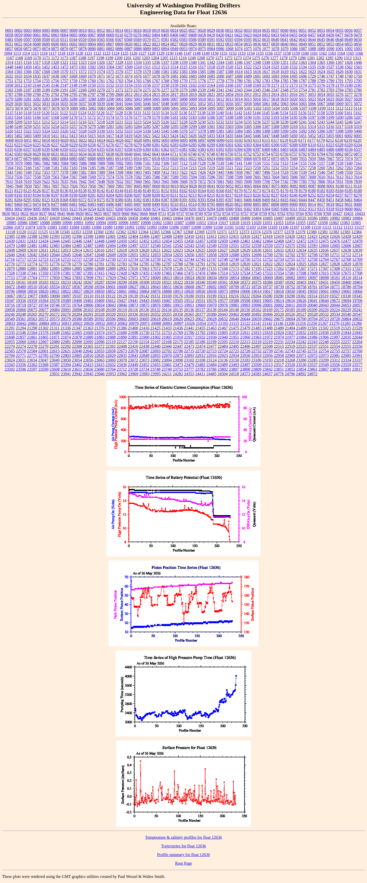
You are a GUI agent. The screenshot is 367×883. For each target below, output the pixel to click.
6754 (266, 154)
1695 (294, 76)
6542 (9, 154)
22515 (279, 346)
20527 (301, 314)
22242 (301, 342)
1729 (312, 76)
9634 (34, 213)
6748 (211, 154)
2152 (110, 85)
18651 (167, 287)
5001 (119, 99)
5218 (101, 122)
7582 (138, 177)
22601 (43, 351)
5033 (46, 104)
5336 (147, 131)
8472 (27, 204)
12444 (54, 241)
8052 (230, 186)
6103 (248, 140)
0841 (294, 44)
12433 (32, 241)
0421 (229, 35)
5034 (55, 104)
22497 (256, 346)
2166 (229, 85)
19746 (54, 305)
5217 (92, 122)
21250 (312, 323)
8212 (183, 195)
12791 (200, 264)
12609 (21, 250)
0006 (55, 30)
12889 (111, 268)
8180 (312, 191)
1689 (248, 76)
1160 (305, 53)
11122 (32, 232)
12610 (32, 250)
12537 (144, 245)
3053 (312, 94)
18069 (268, 278)
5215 (73, 122)
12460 (234, 241)
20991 (167, 323)
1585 (202, 71)
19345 (357, 296)
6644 (165, 154)
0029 (211, 30)
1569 (55, 71)
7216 (202, 168)
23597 (32, 369)
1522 (248, 67)
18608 (122, 287)
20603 (133, 319)
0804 (92, 44)
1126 (133, 53)
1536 (321, 67)
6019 (55, 140)
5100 (239, 108)
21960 (245, 337)
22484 (223, 346)
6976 (284, 158)
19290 (278, 296)
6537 (358, 149)
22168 (167, 342)
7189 (128, 168)
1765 (138, 81)
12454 (167, 241)
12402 (122, 236)
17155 (211, 268)
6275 (101, 145)
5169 (64, 117)
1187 (73, 58)
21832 (301, 332)
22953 (256, 355)
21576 (43, 332)
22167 (155, 342)
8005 (138, 186)
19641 (312, 300)
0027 (193, 30)
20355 (167, 314)
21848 (10, 337)
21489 (279, 328)
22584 (32, 351)
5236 (257, 122)
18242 (77, 282)
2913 (266, 94)
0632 (257, 39)
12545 (200, 245)
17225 (268, 268)
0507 (27, 39)
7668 (183, 181)
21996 (324, 337)
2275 (147, 90)
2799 (110, 94)
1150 (214, 53)
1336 (156, 62)
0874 (46, 49)
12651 (133, 255)
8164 (202, 191)
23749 (167, 369)
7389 (101, 172)
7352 (37, 172)
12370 (211, 232)
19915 (178, 305)
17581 (290, 273)
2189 (46, 90)
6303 (248, 145)
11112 (338, 227)
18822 (66, 291)
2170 (266, 85)
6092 (156, 140)
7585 (147, 177)
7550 (349, 172)
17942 (122, 278)
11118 (10, 232)
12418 (268, 236)
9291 (193, 209)
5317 (339, 126)
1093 (358, 49)
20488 (245, 314)
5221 (119, 122)
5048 (165, 104)
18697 (223, 287)
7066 (321, 158)
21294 (21, 328)
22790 (54, 355)
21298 (32, 328)
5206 (349, 117)
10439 (54, 218)
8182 (321, 191)
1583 (183, 71)
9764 (300, 213)
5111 (330, 108)
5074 (19, 108)
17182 (245, 268)
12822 (268, 264)
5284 (138, 126)
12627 (223, 250)
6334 (358, 145)
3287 (82, 99)
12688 (234, 255)
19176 (178, 296)
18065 (257, 278)
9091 (9, 209)
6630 (46, 154)
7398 (119, 172)
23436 (122, 365)
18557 (66, 287)
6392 (220, 149)
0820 (128, 44)
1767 (156, 81)
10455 (111, 218)
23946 (100, 374)
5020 (294, 99)
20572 (43, 319)
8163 (193, 191)
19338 (346, 296)
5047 (156, 104)
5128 (119, 113)
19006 (245, 291)
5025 (330, 99)
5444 (238, 136)
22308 (77, 346)
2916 (294, 94)
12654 (167, 255)
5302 (220, 126)
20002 (279, 305)
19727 (32, 305)
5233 (229, 122)
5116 (18, 113)
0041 (294, 30)
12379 (300, 232)
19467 (167, 300)
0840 (284, 44)
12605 (335, 245)
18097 (313, 278)
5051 (193, 104)
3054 (321, 94)
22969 (290, 355)
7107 (175, 163)
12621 (155, 250)
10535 (301, 218)
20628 (211, 319)
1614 (238, 71)
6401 (275, 149)
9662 (134, 213)
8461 (349, 200)
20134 (166, 310)
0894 (165, 49)
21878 (77, 337)
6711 (174, 154)
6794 (321, 154)
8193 (27, 195)
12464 (268, 241)
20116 (133, 310)
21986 (312, 337)
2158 (165, 85)
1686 (220, 76)
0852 (321, 44)
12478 (357, 241)
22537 (312, 346)
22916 (211, 355)
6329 (349, 145)
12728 (88, 259)
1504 (110, 67)
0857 (9, 49)
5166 (37, 117)
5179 (156, 117)
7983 (119, 186)
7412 (165, 172)
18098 (324, 278)
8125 (27, 191)
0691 (64, 44)
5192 (266, 117)
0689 (46, 44)
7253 (284, 168)
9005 (303, 204)
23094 (167, 360)
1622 (303, 71)
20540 (346, 314)
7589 (174, 177)
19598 (245, 300)
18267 (88, 282)
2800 (119, 94)
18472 (10, 287)
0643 (303, 39)
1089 (321, 49)
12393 (54, 236)
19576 (211, 300)
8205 (119, 195)
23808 (245, 369)
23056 (88, 360)
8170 (238, 191)
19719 (21, 305)
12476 (335, 241)
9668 (153, 213)
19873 (133, 305)
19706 (357, 300)
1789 (321, 81)
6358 (128, 149)
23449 (133, 365)
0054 (330, 30)
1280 (302, 58)
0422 (238, 35)
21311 (54, 328)
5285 (147, 126)
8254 (330, 195)
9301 (238, 209)
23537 (312, 365)
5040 (110, 104)
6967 (238, 158)
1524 (266, 67)
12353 (76, 232)
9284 (174, 209)
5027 (349, 99)
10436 (32, 218)
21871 (54, 337)
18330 (189, 282)
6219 (348, 140)
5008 (183, 99)
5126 (101, 113)
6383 (202, 149)
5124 (82, 113)
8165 (211, 191)
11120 (21, 232)
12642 (32, 255)
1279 (293, 58)
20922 (77, 323)
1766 (147, 81)
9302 (248, 209)
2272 (119, 90)
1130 (169, 53)
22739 (268, 351)
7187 (110, 168)
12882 (43, 268)
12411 (200, 236)
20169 (267, 310)
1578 (138, 71)
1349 (266, 62)
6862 (339, 154)
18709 (234, 287)
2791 (46, 94)
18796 (10, 291)
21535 (10, 332)
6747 (202, 154)
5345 (165, 131)
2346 (266, 90)
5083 (101, 108)
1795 (358, 81)
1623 (312, 71)
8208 (147, 195)
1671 (101, 76)
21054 (201, 323)
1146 (178, 53)
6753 (257, 154)
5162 (357, 113)
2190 (55, 90)
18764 (324, 287)
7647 (92, 181)
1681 (174, 76)
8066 (257, 186)
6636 (92, 154)
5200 (339, 117)
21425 (155, 328)
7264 (358, 168)
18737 (268, 287)
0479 (358, 35)
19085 (43, 296)
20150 (245, 310)
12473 (312, 241)
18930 (200, 291)
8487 (119, 204)
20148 (234, 310)
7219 (211, 168)
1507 (119, 67)
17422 (111, 273)
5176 (128, 117)
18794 (357, 287)
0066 (82, 35)
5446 (257, 136)
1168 (19, 58)
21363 (88, 328)
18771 (335, 287)
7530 (294, 172)
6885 (73, 158)
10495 (268, 218)
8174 (266, 191)
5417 (110, 136)
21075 (212, 323)
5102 (257, 108)
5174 (110, 117)
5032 (37, 104)
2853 (220, 94)
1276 (265, 58)
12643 (43, 255)
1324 (92, 62)
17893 (77, 278)
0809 (119, 44)
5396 (321, 131)
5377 (193, 131)
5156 (302, 113)
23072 (133, 360)
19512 (189, 300)
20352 (155, 314)
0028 (202, 30)
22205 (223, 342)
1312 (348, 58)
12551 (234, 245)
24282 (178, 374)
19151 (155, 296)
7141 (238, 163)
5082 (92, 108)
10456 (122, 218)
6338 (37, 149)
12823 (279, 264)
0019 (156, 30)
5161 (348, 113)
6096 (193, 140)
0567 (119, 39)
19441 (133, 300)
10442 (66, 218)
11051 (267, 223)
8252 (312, 195)
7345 (18, 172)
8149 (147, 191)
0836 (257, 44)
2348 (284, 90)
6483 (303, 149)
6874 (9, 158)
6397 (257, 149)
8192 (18, 195)
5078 (55, 108)
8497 (138, 204)
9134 (82, 209)
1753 (27, 81)
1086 (294, 49)
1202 (137, 58)
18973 (223, 291)
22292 (66, 346)
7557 (27, 177)
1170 (37, 58)
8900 (294, 204)
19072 (21, 296)
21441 (189, 328)
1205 (164, 58)
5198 (321, 117)
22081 (66, 342)
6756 (284, 154)
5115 (9, 113)
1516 (193, 67)
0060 (27, 35)
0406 (174, 35)
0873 (37, 49)
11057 (312, 223)
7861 (46, 186)
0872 (27, 49)
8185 (349, 191)
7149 (247, 163)
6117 (275, 140)
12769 (357, 259)
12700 (268, 255)
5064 (294, 104)
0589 (202, 39)
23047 (43, 360)
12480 (21, 245)
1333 (128, 62)
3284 (55, 99)
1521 (238, 67)
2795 (73, 94)
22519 (290, 346)
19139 (133, 296)
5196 (303, 117)
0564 (92, 39)
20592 (99, 319)
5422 (156, 136)
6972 (266, 158)
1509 (128, 67)
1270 (210, 58)
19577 (223, 300)
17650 (335, 273)
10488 (234, 218)
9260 (119, 209)
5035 (64, 104)
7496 (266, 172)
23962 (122, 374)
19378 (54, 300)
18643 (155, 287)
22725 (234, 351)
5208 (9, 122)
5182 (183, 117)
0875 (55, 49)
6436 (294, 149)
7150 (257, 163)
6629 (37, 154)
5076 (37, 108)
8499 (156, 204)
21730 (144, 332)
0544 (73, 39)
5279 (92, 126)
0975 (202, 49)
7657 (128, 181)
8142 (101, 191)
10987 (34, 223)
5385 (248, 131)
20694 (290, 319)
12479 (10, 245)
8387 (165, 200)
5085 (119, 108)
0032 (238, 30)
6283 (174, 145)
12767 (335, 259)
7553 (9, 177)
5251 (37, 126)
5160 (339, 113)
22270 (10, 346)
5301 (211, 126)
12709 (324, 255)
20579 (66, 319)
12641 (21, 255)
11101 (229, 227)
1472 (64, 67)
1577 (128, 71)
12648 (99, 255)
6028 (138, 140)
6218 (339, 140)
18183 (43, 282)
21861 (32, 337)
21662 (66, 332)
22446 (167, 346)
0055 (339, 30)
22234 (290, 342)
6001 (339, 136)
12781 (99, 264)
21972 (268, 337)
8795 (211, 204)
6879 (27, 158)
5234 (238, 122)
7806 (321, 181)
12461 (245, 241)
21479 (245, 328)
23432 (111, 365)
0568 (128, 39)
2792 (55, 94)
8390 (174, 200)
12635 (312, 250)
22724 (223, 351)
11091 (130, 227)
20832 (357, 319)
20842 (21, 323)
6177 (312, 140)
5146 (275, 113)
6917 (147, 158)
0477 (339, 35)
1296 (338, 58)
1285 (329, 58)
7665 (165, 181)
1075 (248, 49)
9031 (349, 204)
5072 (358, 104)
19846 (122, 305)
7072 (339, 158)
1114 (26, 53)
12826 (312, 264)
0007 (64, 30)
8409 (266, 200)
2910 (238, 94)
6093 (165, 140)
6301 (229, 145)
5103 (266, 108)
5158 (321, 113)
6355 (101, 149)
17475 (189, 273)
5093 (193, 108)
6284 (183, 145)
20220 (323, 310)
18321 (167, 282)
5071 (349, 104)
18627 (133, 287)
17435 (144, 273)
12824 (290, 264)
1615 (248, 71)
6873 (358, 154)
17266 (290, 268)
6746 (193, 154)
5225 (156, 122)
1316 (27, 62)
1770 (183, 81)
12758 (312, 259)
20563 (32, 319)
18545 (43, 287)
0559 (82, 39)
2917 (303, 94)
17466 (178, 273)
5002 (128, 99)
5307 (266, 126)
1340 (193, 62)
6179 (321, 140)
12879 (10, 268)
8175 (275, 191)
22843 (133, 355)
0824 (165, 44)
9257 (110, 209)
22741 (279, 351)
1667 (64, 76)
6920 (174, 158)
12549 (211, 245)
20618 (155, 319)
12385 (10, 236)
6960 (220, 158)
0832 (220, 44)
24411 (200, 374)
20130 (144, 310)
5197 (312, 117)
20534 (335, 314)
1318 (46, 62)
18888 (167, 291)
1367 (339, 62)
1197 (91, 58)
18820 (43, 291)
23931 (55, 374)
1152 (233, 53)
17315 (346, 268)
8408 (257, 200)
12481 (32, 245)
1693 (275, 76)
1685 (211, 76)
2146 (55, 85)
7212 (165, 168)
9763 (290, 213)
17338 (21, 273)
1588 (229, 71)
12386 (21, 236)
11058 (323, 223)
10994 (101, 223)
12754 (279, 259)
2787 (9, 94)
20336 (133, 314)
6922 (193, 158)
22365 (88, 346)
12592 (301, 245)
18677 (200, 287)
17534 (245, 273)
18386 (268, 282)
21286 (357, 323)
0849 (303, 44)
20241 (357, 310)
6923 (202, 158)
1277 (274, 58)
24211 (167, 374)
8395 (220, 200)
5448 (275, 136)
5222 (128, 122)
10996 (123, 223)
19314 (312, 296)
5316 (330, 126)
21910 (178, 337)
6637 (101, 154)
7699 (257, 181)
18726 (256, 287)
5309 (284, 126)
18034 (212, 278)
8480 (64, 204)
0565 (101, 39)
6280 (147, 145)
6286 (202, 145)
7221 (229, 168)
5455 (330, 136)
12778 (66, 264)
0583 (183, 39)
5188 (229, 117)
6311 (321, 145)
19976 (223, 305)
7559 (46, 177)
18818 (32, 291)
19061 (324, 291)
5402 (18, 136)
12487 (88, 245)
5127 (110, 113)
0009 (73, 30)
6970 (257, 158)
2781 (312, 90)
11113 (348, 227)
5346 (174, 131)
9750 (208, 213)
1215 (173, 58)
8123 (18, 191)
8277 (349, 195)
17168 (223, 268)
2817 (174, 94)
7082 (46, 163)
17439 (155, 273)
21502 (324, 328)
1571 (73, 71)
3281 (27, 99)
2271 (110, 90)
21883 (99, 337)
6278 (128, 145)
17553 (268, 273)
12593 (312, 245)
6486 (330, 149)
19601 (256, 300)
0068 (101, 35)
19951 (189, 305)
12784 (133, 264)
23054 (77, 360)
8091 (330, 186)
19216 (234, 296)
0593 (229, 39)
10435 (21, 218)
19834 (99, 305)
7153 (284, 163)
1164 (341, 53)
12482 (43, 245)
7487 (257, 172)
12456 (189, 241)
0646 (330, 39)
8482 (82, 204)
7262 (339, 168)
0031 (229, 30)
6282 (165, 145)
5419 (128, 136)
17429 (133, 273)
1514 (174, 67)
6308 (294, 145)
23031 (21, 360)
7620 (37, 181)
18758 (301, 287)
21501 (312, 328)
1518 (211, 67)
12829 (346, 264)
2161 (183, 85)
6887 (82, 158)
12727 (77, 259)
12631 (268, 250)
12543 (189, 245)
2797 (92, 94)
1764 (128, 81)
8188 (358, 191)
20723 (324, 319)
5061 (266, 104)
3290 (110, 99)
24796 (290, 374)
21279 (334, 323)
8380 (119, 200)
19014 (256, 291)
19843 (111, 305)
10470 (189, 218)
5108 (312, 108)
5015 (248, 99)
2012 (18, 85)
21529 (357, 328)
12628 (234, 250)
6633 (73, 154)
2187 (27, 90)
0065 (73, 35)
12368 (188, 232)
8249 (303, 195)
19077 (32, 296)
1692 (266, 76)
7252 (275, 168)
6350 (64, 149)
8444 (303, 200)
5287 (156, 126)
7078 (9, 163)
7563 (55, 177)
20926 (89, 323)
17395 (88, 273)
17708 (357, 273)
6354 (92, 149)
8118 (358, 186)
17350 (43, 273)
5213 (55, 122)
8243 (284, 195)
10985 (11, 223)
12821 (256, 264)
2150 (92, 85)
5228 (183, 122)
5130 (128, 113)
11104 (262, 227)
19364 (43, 300)
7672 (202, 181)
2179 (339, 85)
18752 (290, 287)
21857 (21, 337)
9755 (235, 213)
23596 (21, 369)
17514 (223, 273)
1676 (138, 76)
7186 (101, 168)
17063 (144, 268)
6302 (238, 145)
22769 (10, 355)
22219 (268, 342)
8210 (165, 195)
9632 (24, 213)
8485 (101, 204)
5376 (183, 131)
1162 (323, 53)
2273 (128, 90)
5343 (156, 131)
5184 (202, 117)
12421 (301, 236)
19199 (211, 296)
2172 (284, 85)
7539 (303, 172)
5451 (303, 136)
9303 (257, 209)
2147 (64, 85)
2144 (37, 85)
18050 (223, 278)
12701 (279, 255)
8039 (202, 186)
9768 (327, 213)
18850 (99, 291)
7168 (46, 168)
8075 (275, 186)
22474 (200, 346)
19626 (301, 300)
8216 (220, 195)
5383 (229, 131)
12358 (87, 232)
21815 (256, 332)
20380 (211, 314)
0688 (37, 44)
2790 (37, 94)
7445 (220, 172)
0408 (193, 35)
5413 (73, 136)
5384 (238, 131)
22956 (268, 355)
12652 (144, 255)
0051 (303, 30)
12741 (167, 259)
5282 (119, 126)
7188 (119, 168)
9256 (101, 209)
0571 (156, 39)
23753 (178, 369)
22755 (335, 351)
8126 (37, 191)
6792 (303, 154)
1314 (9, 62)
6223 (18, 145)
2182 (9, 90)
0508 (37, 39)
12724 (54, 259)
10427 (337, 213)
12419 (279, 236)
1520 (229, 67)
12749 (234, 259)
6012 (37, 140)
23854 (301, 369)
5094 (202, 108)
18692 (211, 287)
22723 (211, 351)
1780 (238, 81)
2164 (211, 85)
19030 (290, 291)
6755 (275, 154)
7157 (321, 163)
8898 (275, 204)
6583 (18, 154)
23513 (268, 365)
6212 (330, 140)
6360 (147, 149)
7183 (73, 168)
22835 (122, 355)
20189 (301, 310)
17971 (133, 278)
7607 (303, 177)
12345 (65, 232)
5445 (248, 136)
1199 (109, 58)
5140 (220, 113)
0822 (147, 44)
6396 (248, 149)
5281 (110, 126)
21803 (211, 332)
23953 (111, 374)
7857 (37, 186)
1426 (349, 62)
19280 (267, 296)
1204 (155, 58)
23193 (268, 360)
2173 (294, 85)
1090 (330, 49)
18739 (279, 287)
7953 (83, 186)
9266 (147, 209)
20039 (301, 305)
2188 (37, 90)
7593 (183, 177)
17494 (211, 273)
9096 (46, 209)
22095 (88, 342)
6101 (230, 140)
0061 (37, 35)
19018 (279, 291)
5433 (211, 136)
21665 (77, 332)
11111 (327, 227)
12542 (178, 245)
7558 (37, 177)
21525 (346, 328)
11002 (157, 223)
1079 (284, 49)
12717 (21, 259)
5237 (266, 122)
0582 (174, 39)
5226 (165, 122)
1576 (119, 71)
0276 (138, 35)
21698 (133, 332)
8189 (9, 195)
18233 (66, 282)
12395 (66, 236)
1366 (330, 62)
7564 (64, 177)
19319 (323, 296)
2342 (229, 90)
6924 (211, 158)
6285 (193, 145)
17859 (55, 278)
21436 (178, 328)
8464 (358, 200)
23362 (32, 365)
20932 (100, 323)
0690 (55, 44)
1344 (220, 62)
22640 (77, 351)
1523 (257, 67)
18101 (335, 278)
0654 (27, 44)
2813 (138, 94)
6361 (156, 149)
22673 (122, 351)
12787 (167, 264)
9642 (52, 213)
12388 (32, 236)
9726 (171, 213)
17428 (122, 273)
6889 (101, 158)
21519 (335, 328)
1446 (358, 62)
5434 (220, 136)
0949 (174, 49)
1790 (330, 81)
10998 (146, 223)
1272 (228, 58)
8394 (211, 200)
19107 (77, 296)
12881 (32, 268)
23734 (144, 369)
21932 (200, 337)
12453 (155, 241)
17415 (99, 273)
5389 (275, 131)
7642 (82, 181)
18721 (245, 287)
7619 (27, 181)
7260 (321, 168)
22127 (122, 342)
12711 (335, 255)
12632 (279, 250)
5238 (275, 122)
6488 (339, 149)
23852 (290, 369)
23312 (335, 360)
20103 (88, 310)
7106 (165, 163)
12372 (233, 232)
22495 (234, 346)
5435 (229, 136)
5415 (92, 136)
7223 (248, 168)
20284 (77, 314)
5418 (119, 136)
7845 (9, 186)
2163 (202, 85)
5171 (82, 117)
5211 (37, 122)
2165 (220, 85)
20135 (178, 310)
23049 (54, 360)
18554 (54, 287)
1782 (257, 81)
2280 (193, 90)
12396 (77, 236)
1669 (82, 76)
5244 (330, 122)
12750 (245, 259)
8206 (128, 195)
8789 (202, 204)
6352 (73, 149)
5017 (266, 99)
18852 (111, 291)
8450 (321, 200)
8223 (248, 195)
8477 (55, 204)
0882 (110, 49)
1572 (82, 71)
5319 (358, 126)
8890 (248, 204)
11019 (245, 223)
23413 (88, 365)
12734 (133, 259)
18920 (189, 291)
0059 (18, 35)
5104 (275, 108)
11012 (201, 223)
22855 (155, 355)
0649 (349, 39)
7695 (238, 181)
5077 (46, 108)
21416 (144, 328)
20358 (178, 314)
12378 (289, 232)
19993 (245, 305)
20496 (268, 314)
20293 (88, 314)
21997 (335, 337)
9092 (18, 209)
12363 (132, 232)
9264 (128, 209)
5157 (312, 113)
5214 (64, 122)
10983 (346, 218)
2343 (238, 90)
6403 (284, 149)
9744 (190, 213)
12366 (166, 232)
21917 (189, 337)
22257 (346, 342)
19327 (335, 296)
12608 (10, 250)
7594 (193, 177)
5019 (284, 99)
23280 (301, 360)
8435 (284, 200)
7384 (92, 172)
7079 (19, 163)
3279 (9, 99)
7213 (174, 168)
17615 (324, 273)
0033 (248, 30)
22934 (234, 355)
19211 (223, 296)
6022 (83, 140)
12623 (178, 250)
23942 (77, 374)
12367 (177, 232)
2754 (303, 90)
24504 (222, 374)
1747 (330, 76)
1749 (349, 76)
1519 (220, 67)
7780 (294, 181)
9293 (202, 209)
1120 (79, 53)
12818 (223, 264)
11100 (218, 227)
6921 (183, 158)
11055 (301, 223)
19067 (10, 296)
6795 (330, 154)
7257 (303, 168)
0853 (330, 44)
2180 (349, 85)
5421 (147, 136)
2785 (349, 90)
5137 (192, 113)
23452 (144, 365)
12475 (324, 241)
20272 (54, 314)
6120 (293, 140)
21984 (301, 337)
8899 (284, 204)
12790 (189, 264)
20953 (111, 323)
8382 (138, 200)
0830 (202, 44)
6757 (294, 154)
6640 (128, 154)
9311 (293, 209)
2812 (128, 94)
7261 (330, 168)
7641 (73, 181)
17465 (167, 273)
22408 (122, 346)
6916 (138, 158)
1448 (9, 67)
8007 (147, 186)
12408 (167, 236)
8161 (174, 191)
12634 (301, 250)
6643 (156, 154)
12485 (77, 245)
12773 (21, 264)
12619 (133, 250)
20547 (357, 314)
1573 (92, 71)
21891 (133, 337)
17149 (200, 268)
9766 (318, 213)
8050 (220, 186)
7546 (321, 172)
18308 (144, 282)
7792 (312, 181)
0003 (27, 30)
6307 (284, 145)
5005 (156, 99)
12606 (346, 245)
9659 (116, 213)
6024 (101, 140)
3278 (358, 94)
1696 (303, 76)
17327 (357, 268)
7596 (211, 177)
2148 (73, 85)
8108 (340, 186)
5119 (36, 113)
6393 (229, 149)
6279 (138, 145)
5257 (73, 126)
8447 (312, 200)
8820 (229, 204)
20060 (21, 310)
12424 (324, 236)
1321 (64, 62)
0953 (183, 49)
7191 (147, 168)
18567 (77, 287)
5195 (294, 117)
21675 (111, 332)
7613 (349, 177)
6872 (349, 154)
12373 (244, 232)
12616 (99, 250)
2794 (64, 94)
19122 (111, 296)
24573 (245, 374)
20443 (223, 314)
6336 (18, 149)
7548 (339, 172)
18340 (200, 282)
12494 (111, 245)
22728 (245, 351)
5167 (46, 117)
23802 (223, 369)
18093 (301, 278)
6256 (92, 145)
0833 (229, 44)
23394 (66, 365)
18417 (312, 282)
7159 (339, 163)
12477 (346, 241)
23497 (245, 365)
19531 (200, 300)
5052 (202, 104)
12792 (211, 264)
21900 (144, 337)
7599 (238, 177)
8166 (220, 191)
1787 (303, 81)
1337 (165, 62)
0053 (321, 30)
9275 (165, 209)
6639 (119, 154)
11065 (356, 223)
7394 (110, 172)
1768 (165, 81)
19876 (155, 305)
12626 (211, 250)
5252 (46, 126)
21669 (88, 332)
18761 (312, 287)
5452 (312, 136)
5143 (247, 113)
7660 (138, 181)
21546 (21, 332)
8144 (119, 191)
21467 (223, 328)
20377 (200, 314)
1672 (110, 76)
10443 (77, 218)
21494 (290, 328)
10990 (67, 223)
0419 (211, 35)
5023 (312, 99)
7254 (294, 168)
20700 (301, 319)
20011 (290, 305)
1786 (294, 81)
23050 (66, 360)
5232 (220, 122)
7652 (119, 181)
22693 (155, 351)
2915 (284, 94)
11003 (168, 223)
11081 (52, 227)
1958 (9, 85)
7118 (192, 163)
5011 (211, 99)
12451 (133, 241)
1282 (320, 58)
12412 (211, 236)
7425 (193, 172)
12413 (223, 236)
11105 (273, 227)
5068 (330, 104)
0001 (9, 30)
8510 (174, 204)
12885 (77, 268)
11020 (256, 223)
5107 (303, 108)
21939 (211, 337)
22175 (178, 342)
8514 (193, 204)
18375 (256, 282)
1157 (278, 53)
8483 (92, 204)
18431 (324, 282)
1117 (53, 53)
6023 (92, 140)
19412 (111, 300)
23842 (268, 369)
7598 (229, 177)
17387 (77, 273)
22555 (346, 346)
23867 (324, 369)
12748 (223, 259)
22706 (178, 351)
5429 (202, 136)
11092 (141, 227)
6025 (110, 140)
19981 (234, 305)
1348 (257, 62)
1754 (37, 81)
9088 (358, 204)
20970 (133, 323)
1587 (220, 71)
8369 (73, 200)
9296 (220, 209)
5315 (321, 126)
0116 (119, 35)
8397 (229, 200)
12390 (43, 236)
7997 (129, 186)
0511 (64, 39)
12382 (334, 232)
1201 (127, 58)
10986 (22, 223)
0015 (128, 30)
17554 (279, 273)
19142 (144, 296)
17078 (167, 268)
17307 (324, 268)
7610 (321, 177)
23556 (335, 365)
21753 (167, 332)
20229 (346, 310)
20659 (256, 319)
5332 (119, 131)
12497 (133, 245)
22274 (21, 346)
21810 (234, 332)
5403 (27, 136)
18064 (245, 278)
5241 (303, 122)
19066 (357, 291)
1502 (92, 67)
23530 (301, 365)
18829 (88, 291)
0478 (349, 35)
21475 (234, 328)
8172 (248, 191)
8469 (18, 204)
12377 (278, 232)
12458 (211, 241)
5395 (312, 131)
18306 (133, 282)
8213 (193, 195)
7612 (339, 177)
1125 (124, 53)
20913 (66, 323)
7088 (92, 163)
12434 (43, 241)
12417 (256, 236)
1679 (165, 76)
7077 (358, 158)
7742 (284, 181)
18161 (21, 282)
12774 (32, 264)
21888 (111, 337)
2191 (64, 90)
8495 (128, 204)
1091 (339, 49)
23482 (200, 365)
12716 (10, 259)
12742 (178, 259)
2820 (202, 94)
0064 (64, 35)
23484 (211, 365)
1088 (312, 49)
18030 (200, 278)
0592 (220, 39)
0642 (294, 39)
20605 (144, 319)
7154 (293, 163)
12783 (122, 264)
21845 (357, 332)
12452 (144, 241)
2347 (275, 90)
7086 (83, 163)
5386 (257, 131)
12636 (324, 250)
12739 (155, 259)
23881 (346, 369)
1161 (314, 53)
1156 (269, 53)
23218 (279, 360)
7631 (55, 181)
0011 (92, 30)
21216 (301, 323)
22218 (256, 342)
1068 (229, 49)
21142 (267, 323)
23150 (234, 360)
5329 (92, 131)
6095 (184, 140)
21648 (54, 332)
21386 (122, 328)
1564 (9, 71)
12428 (346, 236)
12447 (88, 241)
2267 (73, 90)
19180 (189, 296)
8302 (37, 200)
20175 (278, 310)
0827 (174, 44)
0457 (312, 35)
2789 (27, 94)
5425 (183, 136)
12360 (99, 232)
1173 (64, 58)
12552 (245, 245)
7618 (18, 181)
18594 (99, 287)
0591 (211, 39)
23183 (245, 360)
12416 (245, 236)
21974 (279, 337)
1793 (349, 81)
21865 (43, 337)
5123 (73, 113)
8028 (193, 186)
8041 (211, 186)
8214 (202, 195)
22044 (357, 337)
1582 (174, 71)
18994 (234, 291)
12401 (111, 236)
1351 (284, 62)
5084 (110, 108)
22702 (167, 351)
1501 (82, 67)
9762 (281, 213)
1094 (8, 53)
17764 (32, 278)
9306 (284, 209)
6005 (358, 136)
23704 (111, 369)
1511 (147, 67)
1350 (275, 62)
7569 (92, 177)
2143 (27, 85)
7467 (248, 172)
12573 (279, 245)
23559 (346, 365)
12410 (189, 236)
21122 (245, 323)
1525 (275, 67)
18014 (178, 278)
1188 (82, 58)
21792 (200, 332)
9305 (275, 209)
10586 (312, 218)
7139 (220, 163)
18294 (111, 282)
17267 (301, 268)
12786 (155, 264)
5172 (92, 117)
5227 (174, 122)
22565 (10, 351)
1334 (138, 62)
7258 (312, 168)
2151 (101, 85)
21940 (223, 337)
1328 (119, 62)
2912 (257, 94)
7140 (229, 163)
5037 (82, 104)
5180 (165, 117)
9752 (217, 213)
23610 (66, 369)
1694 (284, 76)
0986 (220, 49)
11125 (43, 232)
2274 (138, 90)
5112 (339, 108)
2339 (202, 90)
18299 (122, 282)
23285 (312, 360)
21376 (99, 328)
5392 (303, 131)
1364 (312, 62)
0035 (266, 30)
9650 (79, 213)
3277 (349, 94)
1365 (321, 62)
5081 (83, 108)
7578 (128, 177)
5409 (37, 136)
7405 (147, 172)
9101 (64, 209)
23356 (21, 365)
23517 (279, 365)
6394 (238, 149)
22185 (189, 342)
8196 (46, 195)
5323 (37, 131)
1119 (70, 53)
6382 (193, 149)
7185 (92, 168)
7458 (238, 172)
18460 (346, 282)
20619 (167, 319)
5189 (238, 117)
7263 (349, 168)
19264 (256, 296)
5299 (193, 126)
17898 (88, 278)
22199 (211, 342)
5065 (303, 104)
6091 (147, 140)
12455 (178, 241)
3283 (46, 99)
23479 (189, 365)
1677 (147, 76)
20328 (99, 314)
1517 (202, 67)
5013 (229, 99)
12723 (43, 259)
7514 (275, 172)
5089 (156, 108)
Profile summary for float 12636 (183, 854)
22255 (335, 342)
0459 (330, 35)
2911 (248, 94)
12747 (211, 259)
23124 (211, 360)
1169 (28, 58)
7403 (138, 172)
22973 (324, 355)
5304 (238, 126)
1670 (92, 76)
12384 (356, 232)
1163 (332, 53)
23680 (99, 369)
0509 (46, 39)
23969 (133, 374)
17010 (133, 268)
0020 (165, 30)
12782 (111, 264)
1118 (61, 53)
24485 (211, 374)
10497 (279, 218)
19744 (43, 305)
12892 (122, 268)
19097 (66, 296)
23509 (256, 365)
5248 (9, 126)
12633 (290, 250)
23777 (189, 369)
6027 (129, 140)
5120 (46, 113)
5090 (165, 108)
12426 (335, 236)
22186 (200, 342)
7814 (330, 181)
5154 (284, 113)
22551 (324, 346)
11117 (359, 227)
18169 (32, 282)
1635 (37, 76)
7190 (138, 168)
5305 (248, 126)
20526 (290, 314)
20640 (234, 319)
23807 (234, 369)
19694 (346, 300)
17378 (54, 273)
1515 (183, 67)
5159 (330, 113)
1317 (37, 62)
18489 (21, 287)
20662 (268, 319)
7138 (211, 163)
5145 (266, 113)
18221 (54, 282)
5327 (73, 131)
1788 (312, 81)
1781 (248, 81)
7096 (138, 163)
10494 (256, 218)
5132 (146, 113)
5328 (82, 131)
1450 (27, 67)
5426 (193, 136)
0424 (257, 35)
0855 (349, 44)
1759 (82, 81)
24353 (189, 374)
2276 (156, 90)
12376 (267, 232)
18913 (178, 291)
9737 (180, 213)
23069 (111, 360)
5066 (312, 104)
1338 (174, 62)
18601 (111, 287)
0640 (275, 39)
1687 (229, 76)
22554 (335, 346)
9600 (349, 209)
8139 (92, 191)
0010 (82, 30)
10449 (99, 218)
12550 (223, 245)
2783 (330, 90)
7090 (110, 163)
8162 (183, 191)
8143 (110, 191)
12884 (66, 268)
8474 (37, 204)
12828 (335, 264)
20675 (279, 319)
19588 (234, 300)
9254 (92, 209)
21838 (324, 332)
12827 (324, 264)
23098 (178, 360)
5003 (138, 99)
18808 (21, 291)
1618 (275, 71)
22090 (77, 342)
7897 (55, 186)
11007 (179, 223)
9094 (27, 209)
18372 (245, 282)
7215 (193, 168)
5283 (128, 126)
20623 (189, 319)
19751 (66, 305)
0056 (349, 30)
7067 (330, 158)
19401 (88, 300)
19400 (77, 300)
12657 (200, 255)
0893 (156, 49)
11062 (334, 223)
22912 (200, 355)
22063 (32, 342)
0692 (73, 44)
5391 (294, 131)
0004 (37, 30)
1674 (128, 76)
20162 (256, 310)
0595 (248, 39)
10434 (10, 218)
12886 (88, 268)
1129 (160, 53)
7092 (119, 163)
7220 (220, 168)
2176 (321, 85)
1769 (174, 81)
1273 (237, 58)
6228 (64, 145)
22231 (279, 342)
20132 (155, 310)
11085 (85, 227)
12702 (290, 255)
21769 (178, 332)
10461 (155, 218)
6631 (55, 154)
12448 (99, 241)
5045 (138, 104)
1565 (18, 71)
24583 (256, 374)
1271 (219, 58)
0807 (110, 44)
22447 (178, 346)
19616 (290, 300)
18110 (346, 278)
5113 (348, 108)
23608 (54, 369)
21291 (10, 328)
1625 (330, 71)
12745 (200, 259)
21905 (167, 337)
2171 (275, 85)
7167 (37, 168)
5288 (165, 126)
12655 (178, 255)
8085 (303, 186)
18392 (290, 282)
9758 (254, 213)
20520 (279, 314)
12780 (88, 264)
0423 (248, 35)
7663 (156, 181)
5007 (174, 99)
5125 (91, 113)
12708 (312, 255)
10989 (56, 223)
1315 (18, 62)
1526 (284, 67)
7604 (275, 177)
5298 (183, 126)
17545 (256, 273)
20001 (268, 305)
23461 (167, 365)
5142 (238, 113)
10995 (112, 223)
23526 (290, 365)
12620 (144, 250)
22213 (245, 342)
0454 (284, 35)
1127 (142, 53)
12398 (88, 236)
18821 (54, 291)
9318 (330, 209)
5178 (147, 117)
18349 (211, 282)
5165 (27, 117)
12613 (66, 250)
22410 (133, 346)
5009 (193, 99)
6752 (248, 154)
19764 (77, 305)
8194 (37, 195)
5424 (174, 136)
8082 (294, 186)
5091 (175, 108)
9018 (330, 204)
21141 (256, 323)
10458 (133, 218)
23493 (234, 365)
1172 (55, 58)
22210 (234, 342)
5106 (294, 108)
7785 (303, 181)
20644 (245, 319)
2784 (339, 90)
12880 (21, 268)
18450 (335, 282)
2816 (165, 94)
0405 (165, 35)
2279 (183, 90)
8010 (165, 186)
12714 (357, 255)
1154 (251, 53)
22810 (88, 355)
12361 (110, 232)
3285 (64, 99)
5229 (193, 122)
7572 (101, 177)
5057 (238, 104)
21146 (278, 323)
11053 (278, 223)
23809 (256, 369)
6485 (321, 149)
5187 (220, 117)
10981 (324, 218)
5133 (156, 113)
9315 (321, 209)
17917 (100, 278)
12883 (54, 268)
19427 (122, 300)
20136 (189, 310)
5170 (73, 117)
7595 (202, 177)
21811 (245, 332)
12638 (346, 250)
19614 (279, 300)
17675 (346, 273)
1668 (73, 76)
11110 (316, 227)
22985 (346, 355)
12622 (167, 250)
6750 (229, 154)
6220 (357, 140)
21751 (155, 332)
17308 (335, 268)
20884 (44, 323)
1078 (275, 49)
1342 (211, 62)
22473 (189, 346)
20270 (43, 314)
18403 (301, 282)
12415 (234, 236)
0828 (183, 44)
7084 (64, 163)
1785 (284, 81)
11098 (196, 227)
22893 (189, 355)
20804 (346, 319)
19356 (21, 300)
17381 (66, 273)
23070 (122, 360)
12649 (111, 255)
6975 (275, 158)
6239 (82, 145)
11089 (107, 227)
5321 (18, 131)
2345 (257, 90)
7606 (294, 177)
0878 (82, 49)
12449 (111, 241)
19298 (290, 296)
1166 (359, 53)
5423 (165, 136)
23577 (357, 365)
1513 (165, 67)
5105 (285, 108)
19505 (178, 300)
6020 (64, 140)
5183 (193, 117)
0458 (321, 35)
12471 (290, 241)
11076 (41, 227)
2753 (294, 90)
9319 (339, 209)
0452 (266, 35)
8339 (55, 200)
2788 (18, 94)
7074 (349, 158)
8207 (138, 195)
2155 (138, 85)
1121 (88, 53)
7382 (82, 172)
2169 (257, 85)
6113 (257, 140)
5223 (138, 122)
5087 (138, 108)
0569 (138, 39)
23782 (200, 369)
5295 (174, 126)
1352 (294, 62)
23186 (256, 360)
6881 (37, 158)
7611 (330, 177)
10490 (245, 218)
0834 (238, 44)
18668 (189, 287)
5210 (27, 122)
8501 (165, 204)
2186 (18, 90)
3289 (101, 99)
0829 (193, 44)
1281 (311, 58)
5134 (165, 113)
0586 (193, 39)
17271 (312, 268)
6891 (110, 158)
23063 (99, 360)
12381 (323, 232)
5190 (248, 117)
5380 (211, 131)
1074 (238, 49)
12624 (189, 250)
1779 (229, 81)
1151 (224, 53)
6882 (46, 158)
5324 (46, 131)
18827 (77, 291)
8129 (55, 191)
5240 (294, 122)
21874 (66, 337)
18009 (156, 278)
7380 (73, 172)
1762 (110, 81)
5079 (64, 108)
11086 (96, 227)
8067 (266, 186)
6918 (156, 158)
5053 (211, 104)
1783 (266, 81)
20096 (77, 310)
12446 (77, 241)
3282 (37, 99)
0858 (18, 49)
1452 (46, 67)
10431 (349, 213)
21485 (256, 328)
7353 (46, 172)
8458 (339, 200)
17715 (10, 278)
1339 (183, 62)
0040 (284, 30)
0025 (183, 30)
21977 (290, 337)
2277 (165, 90)
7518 (284, 172)
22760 (357, 351)
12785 (144, 264)
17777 (43, 278)
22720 (200, 351)
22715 (189, 351)
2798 (101, 94)
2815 (156, 94)
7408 (156, 172)
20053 (346, 305)
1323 (82, 62)
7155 (302, 163)
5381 (220, 131)
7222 (238, 168)
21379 (111, 328)
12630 (256, 250)
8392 (193, 200)
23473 (178, 365)
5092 (184, 108)
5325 (55, 131)
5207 (358, 117)
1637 (46, 76)
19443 (144, 300)
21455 (200, 328)
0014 (119, 30)
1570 (64, 71)
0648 (339, 39)
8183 (330, 191)
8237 (275, 195)
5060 (257, 104)
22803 (66, 355)
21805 (223, 332)
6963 (229, 158)
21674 (99, 332)
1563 (358, 67)
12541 (167, 245)
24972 (312, 374)
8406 (248, 200)
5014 (238, 99)
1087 (303, 49)
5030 (18, 104)
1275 (256, 58)
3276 (339, 94)
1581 (165, 71)
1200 (118, 58)
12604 (324, 245)
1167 (10, 58)
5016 (257, 99)
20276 (66, 314)
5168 (55, 117)
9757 (245, 213)
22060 (21, 342)
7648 (101, 181)
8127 (46, 191)
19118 (99, 296)
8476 (46, 204)
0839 (275, 44)
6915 (128, 158)
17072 (155, 268)
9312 (303, 209)
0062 (46, 35)
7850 (28, 186)
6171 (302, 140)
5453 (321, 136)
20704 (312, 319)
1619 (284, 71)
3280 (18, 99)
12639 (357, 250)
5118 (27, 113)
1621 (294, 71)
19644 (324, 300)
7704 (275, 181)
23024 (10, 360)
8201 (92, 195)
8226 (257, 195)
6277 (119, 145)
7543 (312, 172)
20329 (111, 314)
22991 (357, 355)
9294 (211, 209)
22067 (43, 342)
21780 (189, 332)
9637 (43, 213)
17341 (32, 273)
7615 (9, 181)
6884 (64, 158)
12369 (199, 232)
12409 (178, 236)
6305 (266, 145)
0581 (165, 39)
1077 (266, 49)
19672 (335, 300)
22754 (324, 351)
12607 (357, 245)
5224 (147, 122)
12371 (222, 232)
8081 (285, 186)
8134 (73, 191)
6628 (27, 154)
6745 (183, 154)
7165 (18, 168)
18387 (279, 282)
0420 (220, 35)
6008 (9, 140)
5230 (202, 122)
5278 (82, 126)
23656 (88, 369)
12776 (54, 264)
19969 (200, 305)
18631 (144, 287)
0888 (138, 49)
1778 (220, 81)
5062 (275, 104)
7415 (174, 172)
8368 (64, 200)
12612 (54, 250)
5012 (220, 99)
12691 (245, 255)
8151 (156, 191)
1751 (9, 81)
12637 (335, 250)
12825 (301, 264)
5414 (82, 136)
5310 (294, 126)
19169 (167, 296)
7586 (156, 177)
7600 (248, 177)
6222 (9, 145)
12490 (99, 245)
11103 (251, 227)
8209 (156, 195)
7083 (55, 163)
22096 (99, 342)
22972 (312, 355)
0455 (294, 35)
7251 (266, 168)
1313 (357, 58)
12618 (122, 250)
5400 (358, 131)
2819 (193, 94)
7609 (312, 177)
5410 (46, 136)
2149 (82, 85)
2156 (147, 85)
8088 (321, 186)
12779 (77, 264)
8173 (257, 191)
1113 (17, 53)
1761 (101, 81)
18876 (155, 291)
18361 (223, 282)
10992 (90, 223)
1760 (92, 81)
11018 (234, 223)
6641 (138, 154)
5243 (321, 122)
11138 (54, 232)
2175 (312, 85)
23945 (88, 374)
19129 (122, 296)
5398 (339, 131)
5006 (165, 99)
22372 (99, 346)
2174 (303, 85)
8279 (358, 195)
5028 (358, 99)
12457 (200, 241)
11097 (185, 227)
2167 (238, 85)
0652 (18, 44)
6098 (211, 140)
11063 (345, 223)
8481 (73, 204)
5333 (128, 131)
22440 (155, 346)
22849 (144, 355)
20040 (312, 305)
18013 (167, 278)
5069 (339, 104)
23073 (144, 360)
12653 (155, 255)
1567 (37, 71)
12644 (54, 255)
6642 (147, 154)
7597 (220, 177)
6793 (312, 154)
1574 (101, 71)
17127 (189, 268)
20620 (178, 319)
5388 (266, 131)
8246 (294, 195)
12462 (256, 241)
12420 (290, 236)
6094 (175, 140)
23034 (32, 360)
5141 (229, 113)
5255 (64, 126)
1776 (202, 81)
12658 (211, 255)
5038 (92, 104)
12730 (111, 259)
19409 (99, 300)
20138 (211, 310)
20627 (200, 319)
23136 (223, 360)
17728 (21, 278)
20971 (145, 323)
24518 (234, 374)
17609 (312, 273)
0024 (174, 30)
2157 (156, 85)
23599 (43, 369)
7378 (64, 172)
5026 (339, 99)
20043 (324, 305)
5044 (128, 104)
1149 (205, 53)
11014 (212, 223)
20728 (335, 319)
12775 (43, 264)
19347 (10, 300)
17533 (234, 273)
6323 (330, 145)
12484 (66, 245)
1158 (287, 53)
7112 (184, 163)
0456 (303, 35)
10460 (144, 218)
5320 (9, 131)
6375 (174, 149)
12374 (256, 232)
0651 (9, 44)
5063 (284, 104)
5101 (248, 108)
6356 (110, 149)
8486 (110, 204)
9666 (144, 213)
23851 (279, 369)
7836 (349, 181)
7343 (9, 172)
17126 (178, 268)
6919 (165, 158)
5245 (339, 122)
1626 (339, 71)
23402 (77, 365)
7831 (339, 181)
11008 (190, 223)
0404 (156, 35)
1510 (138, 67)
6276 (110, 145)
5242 (312, 122)
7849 (19, 186)
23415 (99, 365)
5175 (119, 117)
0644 (312, 39)
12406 (144, 236)
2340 (211, 90)
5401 (9, 136)
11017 (223, 223)
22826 (99, 355)
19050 (312, 291)
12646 (77, 255)
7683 (229, 181)
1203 (146, 58)
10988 (45, 223)
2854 (229, 94)
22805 (77, 355)
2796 (82, 94)
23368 (43, 365)
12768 (346, 259)
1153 (242, 53)
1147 (187, 53)
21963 (256, 337)
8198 (64, 195)
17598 (301, 273)
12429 (357, 236)
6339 (46, 149)
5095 (211, 108)
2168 (248, 85)
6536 (349, 149)
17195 (256, 268)
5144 (257, 113)
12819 (234, 264)
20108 (100, 310)
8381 (128, 200)
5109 (321, 108)
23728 (133, 369)
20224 (335, 310)
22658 (111, 351)
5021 (303, 99)
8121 (9, 191)
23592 (10, 369)
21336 (66, 328)
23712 (122, 369)
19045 (301, 291)
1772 (193, 81)
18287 (99, 282)
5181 (174, 117)
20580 (77, 319)
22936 (245, 355)
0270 (128, 35)
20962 (122, 323)
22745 (301, 351)
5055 (220, 104)
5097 (220, 108)
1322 (73, 62)
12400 (99, 236)
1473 (73, 67)
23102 (189, 360)
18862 (133, 291)
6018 (46, 140)
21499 (301, 328)
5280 (101, 126)
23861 (312, 369)
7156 (312, 163)
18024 (189, 278)
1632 (9, 76)
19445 (155, 300)
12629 (245, 250)
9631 (15, 213)
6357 (119, 149)
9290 (183, 209)
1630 (349, 71)
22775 (32, 355)
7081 (37, 163)
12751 (256, 259)
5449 (284, 136)
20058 (10, 310)
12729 (99, 259)
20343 (144, 314)
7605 (284, 177)
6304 (257, 145)
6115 (266, 140)
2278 (174, 90)
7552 (358, 172)
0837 (266, 44)
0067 (92, 35)
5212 (46, 122)
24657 (267, 374)
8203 (101, 195)
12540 (155, 245)
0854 (339, 44)
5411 (55, 136)
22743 (290, 351)
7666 (174, 181)
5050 (183, 104)
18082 (290, 278)
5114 (357, 108)
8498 (147, 204)
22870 (167, 355)
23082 (155, 360)
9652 (89, 213)
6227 (55, 145)
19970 (211, 305)
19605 (268, 300)
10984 (357, 218)
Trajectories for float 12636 (183, 846)
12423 (312, 236)
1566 (27, 71)
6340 (55, 149)
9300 (229, 209)
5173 (101, 117)
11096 (174, 227)
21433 (167, 328)
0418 (202, 35)
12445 (66, 241)
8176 (284, 191)
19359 (32, 300)
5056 (229, 104)
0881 (101, 49)
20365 (189, 314)
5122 (64, 113)
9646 (70, 213)
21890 (122, 337)
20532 (324, 314)
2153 (119, 85)
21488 (268, 328)
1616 (257, 71)
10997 (134, 223)
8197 (55, 195)
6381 (183, 149)
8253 (321, 195)
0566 (110, 39)
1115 (35, 53)
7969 (110, 186)
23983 (144, 374)
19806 (88, 305)
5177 (138, 117)
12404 (133, 236)
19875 (144, 305)
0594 (238, 39)
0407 (183, 35)
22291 (54, 346)
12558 (256, 245)
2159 (174, 85)
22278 (32, 346)
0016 (138, 30)
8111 (349, 186)
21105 (223, 323)
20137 (200, 310)
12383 (345, 232)
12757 (301, 259)
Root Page (183, 863)
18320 (155, 282)
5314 (312, 126)
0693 (82, 44)
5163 (9, 117)
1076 (257, 49)
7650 (110, 181)
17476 (200, 273)
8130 (64, 191)
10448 (88, 218)
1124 (115, 53)
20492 (256, 314)
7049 (294, 158)
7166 (27, 168)
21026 (190, 323)
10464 (178, 218)
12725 (66, 259)
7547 (330, 172)
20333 (122, 314)
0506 (18, 39)
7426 (202, 172)
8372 (82, 200)
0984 (211, 49)
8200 (82, 195)
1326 (101, 62)
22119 (110, 342)
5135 (174, 113)
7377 (55, 172)
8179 (303, 191)
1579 (147, 71)
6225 (37, 145)
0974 (193, 49)
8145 (128, 191)
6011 (28, 140)
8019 (175, 186)
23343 (10, 365)
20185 (290, 310)
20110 (122, 310)
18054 (234, 278)
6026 (119, 140)
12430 (10, 241)
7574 (110, 177)
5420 (138, 136)
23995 (156, 374)
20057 (357, 305)
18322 (178, 282)
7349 (27, 172)
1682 (183, 76)
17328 (10, 273)
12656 (189, 255)
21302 (43, 328)
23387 (54, 365)
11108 (305, 227)
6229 (73, 145)
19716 (10, 305)
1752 (18, 81)
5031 (27, 104)
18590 (88, 287)
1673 (119, 76)
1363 (303, 62)
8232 (266, 195)
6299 (211, 145)
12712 (346, 255)
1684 (202, 76)
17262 (279, 268)
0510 (55, 39)
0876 (64, 49)
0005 (46, 30)
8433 (275, 200)
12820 (245, 264)
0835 (248, 44)
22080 (54, 342)
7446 (229, 172)
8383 (147, 200)
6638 (110, 154)
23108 (200, 360)
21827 (290, 332)
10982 (335, 218)
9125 (73, 209)
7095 (129, 163)
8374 (92, 200)
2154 (128, 85)
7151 (266, 163)
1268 (201, 58)
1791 (339, 81)
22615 (54, 351)
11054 (290, 223)
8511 (183, 204)
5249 (18, 126)
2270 (101, 90)
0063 (55, 35)
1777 (211, 81)
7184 (82, 168)
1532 (294, 67)
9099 (55, 209)
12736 (144, 259)
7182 (64, 168)
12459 (223, 241)
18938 (211, 291)
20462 (234, 314)
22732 (256, 351)
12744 (189, 259)
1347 (248, 62)
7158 (330, 163)
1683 (193, 76)
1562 (349, 67)
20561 (21, 319)
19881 (167, 305)
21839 (335, 332)
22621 (66, 351)
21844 (346, 332)
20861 (33, 323)
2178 (330, 85)
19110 (88, 296)
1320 (55, 62)
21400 (133, 328)
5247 (358, 122)
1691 (257, 76)
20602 (122, 319)
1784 (275, 81)
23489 (223, 365)
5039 (101, 104)
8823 (238, 204)
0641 (284, 39)
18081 (279, 278)
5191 (257, 117)
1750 (358, 76)
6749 (220, 154)
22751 (312, 351)
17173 (234, 268)
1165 (350, 53)
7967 (101, 186)
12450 (122, 241)
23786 (211, 369)
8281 (9, 200)
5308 (275, 126)
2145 (46, 85)
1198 (100, 58)
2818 (183, 94)
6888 (92, 158)
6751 (238, 154)
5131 (137, 113)
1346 (238, 62)
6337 (27, 149)
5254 (55, 126)
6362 (165, 149)
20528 (312, 314)
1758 (73, 81)
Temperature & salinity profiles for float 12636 (183, 837)
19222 (245, 296)
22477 (211, 346)
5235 (248, 122)
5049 (174, 104)
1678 (156, 76)
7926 (74, 186)
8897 (266, 204)
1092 (349, 49)
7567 (73, 177)
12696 (256, 255)
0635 (266, 39)
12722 (32, 259)
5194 (284, 117)
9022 (339, 204)
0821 (138, 44)
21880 (88, 337)
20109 (111, 310)
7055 (303, 158)
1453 (55, 67)
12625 (200, 250)
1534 (303, 67)
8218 (238, 195)
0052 (312, 30)
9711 (162, 213)
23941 (66, 374)
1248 (192, 58)
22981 (335, 355)
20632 (223, 319)
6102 (239, 140)
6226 (46, 145)
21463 (211, 328)
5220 (110, 122)
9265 (138, 209)
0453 (275, 35)
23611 (77, 369)
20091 (66, 310)
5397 (330, 131)
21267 (323, 323)
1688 (238, 76)
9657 (107, 213)
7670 (193, 181)
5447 (266, 136)
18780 (346, 287)
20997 (178, 323)
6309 (303, 145)
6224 (27, 145)
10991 (78, 223)
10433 (360, 213)
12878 (357, 264)
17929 (111, 278)
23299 (324, 360)
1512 (156, 67)
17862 (66, 278)
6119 (284, 140)
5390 (284, 131)
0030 (220, 30)
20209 (312, 310)
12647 (88, 255)
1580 (156, 71)
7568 (82, 177)
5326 (64, 131)
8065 (248, 186)
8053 (239, 186)
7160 (348, 163)
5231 (211, 122)
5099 (230, 108)
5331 (110, 131)
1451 (37, 67)
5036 (73, 104)
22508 (268, 346)
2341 (220, 90)
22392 (111, 346)
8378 (110, 200)
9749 (199, 213)
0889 (147, 49)
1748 (339, 76)
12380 (312, 232)
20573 (54, 319)
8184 (339, 191)
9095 (37, 209)
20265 (32, 314)
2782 (321, 90)
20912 (55, 323)
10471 (200, 218)
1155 (260, 53)
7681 (220, 181)
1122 (97, 53)
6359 (138, 149)
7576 (119, 177)
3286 (73, 99)
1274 (247, 58)
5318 (349, 126)
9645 (61, 213)
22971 (301, 355)
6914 (119, 158)
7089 (101, 163)
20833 (10, 323)
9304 (266, 209)
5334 (138, 131)
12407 (155, 236)
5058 (248, 104)
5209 (18, 122)
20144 (222, 310)
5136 (183, 113)
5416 (101, 136)
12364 (143, 232)
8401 (238, 200)
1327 (110, 62)
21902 (155, 337)
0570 (147, 39)
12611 (43, 250)
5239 (284, 122)
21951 (234, 337)
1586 (211, 71)
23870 (335, 369)
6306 (275, 145)
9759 (263, 213)
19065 (346, 291)
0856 (358, 44)
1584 (193, 71)
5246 (349, 122)
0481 (9, 39)
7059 (312, 158)
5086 (129, 108)
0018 (147, 30)
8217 (229, 195)
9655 (98, 213)
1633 (18, 76)
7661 (147, 181)
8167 (229, 191)
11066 (8, 227)
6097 (202, 140)
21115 (234, 323)
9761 (272, 213)
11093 (152, 227)
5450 (294, 136)
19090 (55, 296)
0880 (92, 49)
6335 (9, 149)
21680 (122, 332)
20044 (335, 305)
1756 (55, 81)
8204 (110, 195)
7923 (64, 186)
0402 (147, 35)
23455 (155, 365)
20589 (88, 319)
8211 (174, 195)
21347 (77, 328)
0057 (358, 30)
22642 (88, 351)
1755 (46, 81)
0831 (211, 44)
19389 (66, 300)
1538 (339, 67)
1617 (266, 71)
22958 (279, 355)
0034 (257, 30)
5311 (303, 126)
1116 (44, 53)
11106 (284, 227)
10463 (167, 218)
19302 (301, 296)
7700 (266, 181)
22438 (144, 346)
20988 (156, 323)
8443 (294, 200)
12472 (301, 241)
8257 (339, 195)
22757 (346, 351)
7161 (357, 163)
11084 (74, 227)
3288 (92, 99)
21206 (289, 323)
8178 (294, 191)
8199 (73, 195)
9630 (6, 213)
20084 (55, 310)
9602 (358, 209)
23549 (324, 365)
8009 (156, 186)
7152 (275, 163)
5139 (211, 113)
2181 (358, 85)
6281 (156, 145)
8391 (183, 200)
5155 (293, 113)
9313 (312, 209)
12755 (290, 259)
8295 (27, 200)
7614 (358, 177)
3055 (330, 94)
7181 (55, 168)
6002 (349, 136)
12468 (279, 241)
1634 (27, 76)
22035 (346, 337)
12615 (88, 250)
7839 (358, 181)
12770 (10, 264)
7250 (257, 168)
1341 (202, 62)
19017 (268, 291)
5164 (18, 117)
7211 (156, 168)
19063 (335, 291)
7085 (74, 163)
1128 (151, 53)
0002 (18, 30)
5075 (28, 108)
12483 (54, 245)
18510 (32, 287)
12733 (122, 259)
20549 (10, 319)
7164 (9, 168)
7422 (183, 172)
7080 (28, 163)
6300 (220, 145)
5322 (27, 131)
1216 (182, 58)
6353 (82, 149)
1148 (197, 53)
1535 (312, 67)
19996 (256, 305)
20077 (43, 310)
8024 (184, 186)
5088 (147, 108)
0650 (358, 39)
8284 (18, 200)
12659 (223, 255)
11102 (240, 227)
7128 (202, 163)
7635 (64, 181)
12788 (178, 264)
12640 (10, 255)
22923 (223, 355)
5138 (202, 113)
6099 (220, 140)
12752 (268, 259)
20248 (21, 314)
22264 (357, 342)
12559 (268, 245)
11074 (30, 227)
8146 (138, 191)
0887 (128, 49)
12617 (111, 250)
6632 (64, 154)
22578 (21, 351)
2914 (275, 94)
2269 (92, 90)
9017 (321, 204)
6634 (82, 154)
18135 (10, 282)
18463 (357, 282)
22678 (133, 351)
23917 (357, 369)
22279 (43, 346)
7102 (156, 163)
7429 (211, 172)
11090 (119, 227)
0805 (101, 44)
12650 (122, 255)
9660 (125, 213)
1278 (283, 58)
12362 (121, 232)
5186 (211, 117)
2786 (358, 90)
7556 (18, 177)
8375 (101, 200)
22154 (144, 342)
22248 (324, 342)
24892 (301, 374)
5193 (275, 117)
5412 (64, 136)
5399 (349, 131)
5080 (74, 108)
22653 (99, 351)
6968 (248, 158)
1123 (106, 53)
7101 (147, 163)
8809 (220, 204)
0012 (101, 30)
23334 (346, 360)
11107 (294, 227)
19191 (200, 296)
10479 (211, 218)
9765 (309, 213)
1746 (321, 76)
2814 (147, 94)
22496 (245, 346)
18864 (144, 291)
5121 (55, 113)
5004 (147, 99)
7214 (183, 168)
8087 (312, 186)
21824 (279, 332)
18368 (234, 282)
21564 (32, 332)
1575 (110, 71)
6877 (18, 158)
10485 (223, 218)
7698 (248, 181)
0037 (275, 30)
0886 (119, 49)
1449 (18, 67)
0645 (321, 39)
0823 (156, 44)
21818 (268, 332)
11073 (19, 227)
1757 (64, 81)
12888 (99, 268)
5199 (330, 117)
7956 (92, 186)
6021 (74, 140)
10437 (43, 218)
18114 (357, 278)
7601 (257, 177)
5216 (82, 122)
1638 (55, 76)
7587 (165, 177)
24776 (278, 374)
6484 (312, 149)
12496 (122, 245)
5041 (119, 104)
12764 (324, 259)
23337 (357, 360)
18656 (178, 287)
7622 (46, 181)
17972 (144, 278)
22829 (111, 355)
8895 (257, 204)
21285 (345, 323)
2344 (248, 90)
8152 (165, 191)
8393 (202, 200)
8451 (330, 200)
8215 (211, 195)
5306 (257, 126)
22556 (357, 346)
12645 (66, 255)
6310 (312, 145)
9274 (156, 209)
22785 (43, 355)
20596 (111, 319)
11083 (63, 227)
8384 (156, 200)
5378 (202, 131)
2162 (193, 85)
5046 (147, 104)
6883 (55, 158)
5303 (229, 126)
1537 (330, 67)
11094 (163, 227)
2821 (211, 94)
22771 (21, 355)
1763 (119, 81)
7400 (128, 172)
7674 (211, 181)
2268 (82, 90)
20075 (32, 310)
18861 (122, 291)
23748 (155, 369)
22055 (10, 342)
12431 (21, 241)
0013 (110, 30)
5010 (202, 99)
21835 (312, 332)
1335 (147, 62)
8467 (9, 204)
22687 (144, 351)
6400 (266, 149)
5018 (275, 99)
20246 (10, 314)
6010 (19, 140)
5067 (321, 104)
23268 (290, 360)
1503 (101, 67)
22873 (178, 355)
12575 (290, 245)
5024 (321, 99)
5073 (9, 108)
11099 (207, 227)
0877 (73, 49)
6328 (339, 145)
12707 (301, 255)
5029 (9, 104)
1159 (296, 53)
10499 (290, 218)
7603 (266, 177)
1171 (46, 58)
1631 (358, 71)
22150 (133, 342)
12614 (77, 250)
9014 (312, 204)
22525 (301, 346)
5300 (202, 126)
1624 (321, 71)
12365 (155, 232)
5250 (27, 126)
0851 (312, 44)
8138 (82, 191)
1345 (229, 62)
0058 (9, 35)
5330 (101, 131)
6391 (211, 149)
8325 (46, 200)
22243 (312, 342)
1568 (46, 71)
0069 (110, 35)
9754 (226, 213)
